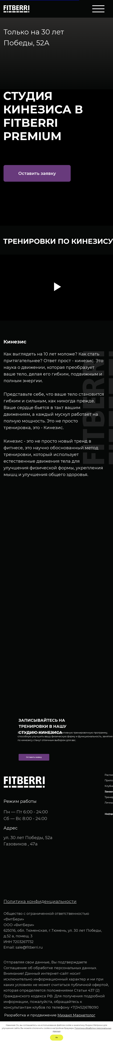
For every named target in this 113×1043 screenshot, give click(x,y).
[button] (37, 173)
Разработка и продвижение (49, 1015)
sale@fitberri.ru (29, 947)
